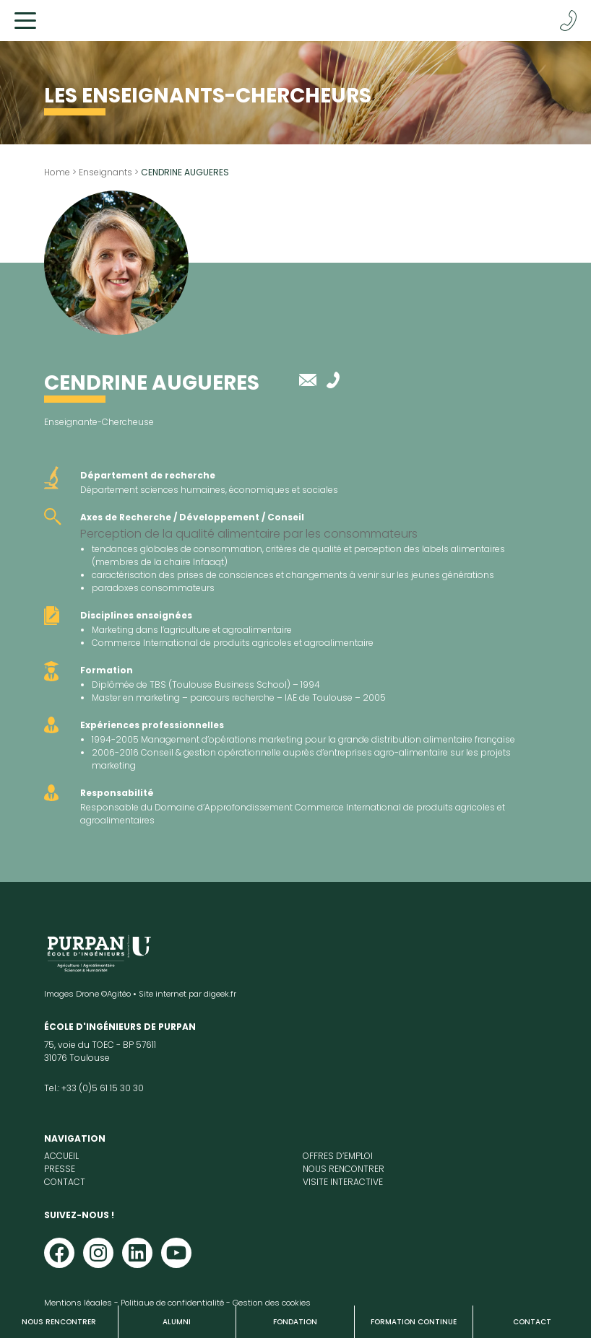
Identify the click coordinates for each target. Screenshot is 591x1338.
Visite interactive (343, 1182)
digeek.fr (220, 994)
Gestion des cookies (272, 1302)
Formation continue (414, 1321)
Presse (59, 1169)
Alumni (177, 1321)
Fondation (295, 1321)
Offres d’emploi (338, 1156)
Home (57, 172)
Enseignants (105, 172)
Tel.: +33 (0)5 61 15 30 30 (94, 1088)
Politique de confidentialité (172, 1302)
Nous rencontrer (59, 1321)
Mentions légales (78, 1302)
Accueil (61, 1156)
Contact (532, 1321)
